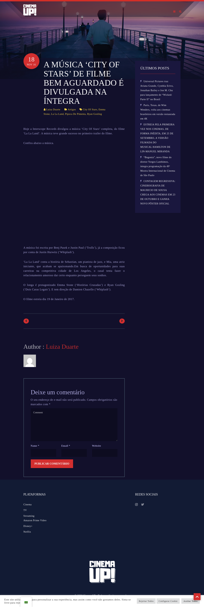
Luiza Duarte (53, 109)
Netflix (27, 532)
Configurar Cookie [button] (168, 601)
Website (96, 446)
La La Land (57, 114)
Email (65, 446)
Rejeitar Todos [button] (146, 601)
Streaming (29, 516)
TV (25, 510)
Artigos (72, 109)
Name (35, 446)
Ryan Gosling (94, 114)
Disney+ (27, 526)
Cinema (27, 504)
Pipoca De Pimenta (75, 114)
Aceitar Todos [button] (190, 601)
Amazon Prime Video (35, 520)
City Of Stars (90, 109)
